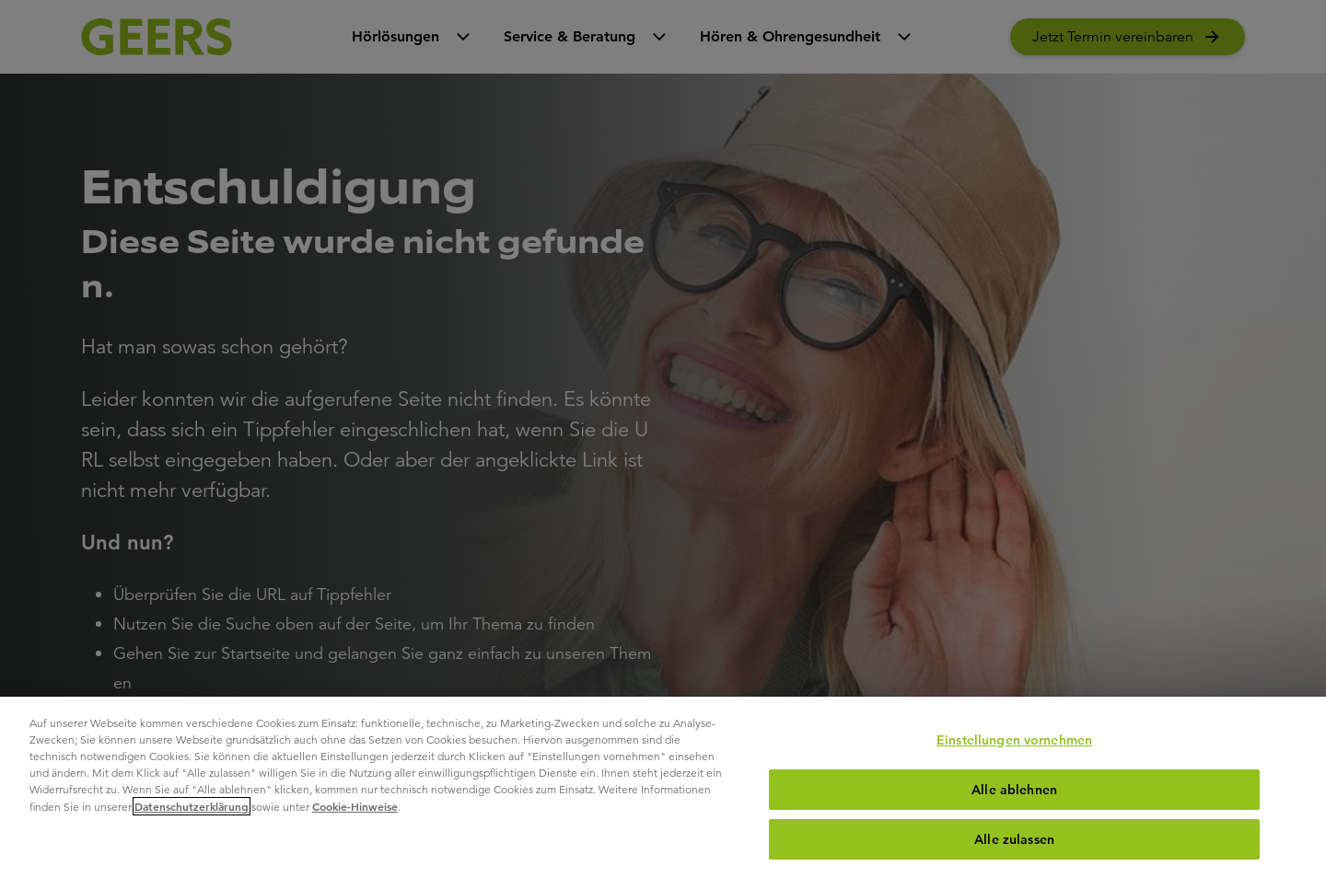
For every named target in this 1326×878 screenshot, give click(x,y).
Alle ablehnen (1014, 789)
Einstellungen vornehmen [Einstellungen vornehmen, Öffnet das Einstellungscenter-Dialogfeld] (1014, 740)
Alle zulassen (1014, 839)
